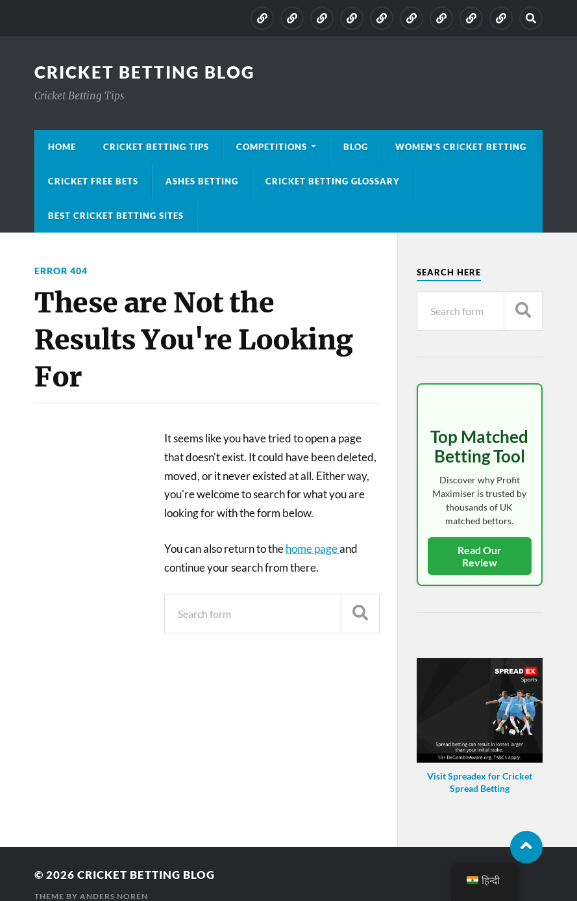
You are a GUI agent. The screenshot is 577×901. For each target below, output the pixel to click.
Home (62, 147)
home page (312, 548)
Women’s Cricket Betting (460, 147)
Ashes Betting (202, 181)
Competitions (271, 147)
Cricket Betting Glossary (332, 181)
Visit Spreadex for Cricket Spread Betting (479, 782)
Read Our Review (480, 556)
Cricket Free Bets (93, 181)
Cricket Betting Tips (156, 147)
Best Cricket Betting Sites (116, 215)
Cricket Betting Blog (144, 72)
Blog (355, 147)
